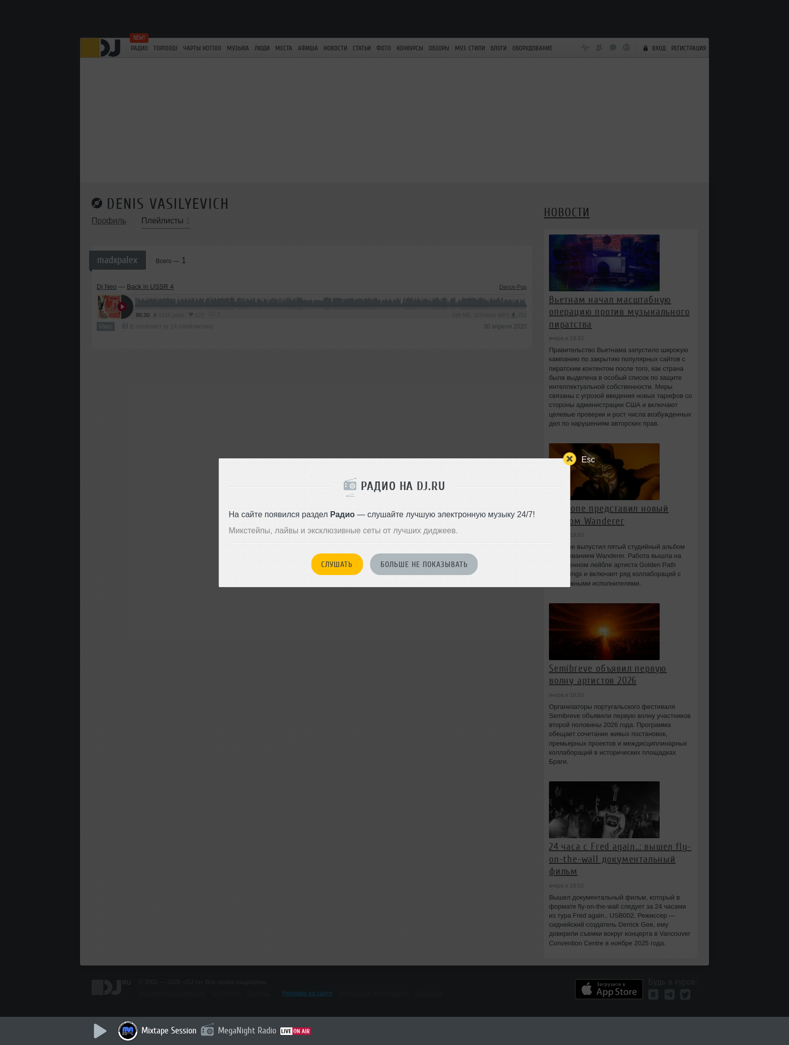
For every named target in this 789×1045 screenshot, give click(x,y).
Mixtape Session (169, 1030)
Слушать (337, 564)
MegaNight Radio (247, 1030)
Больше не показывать (424, 564)
